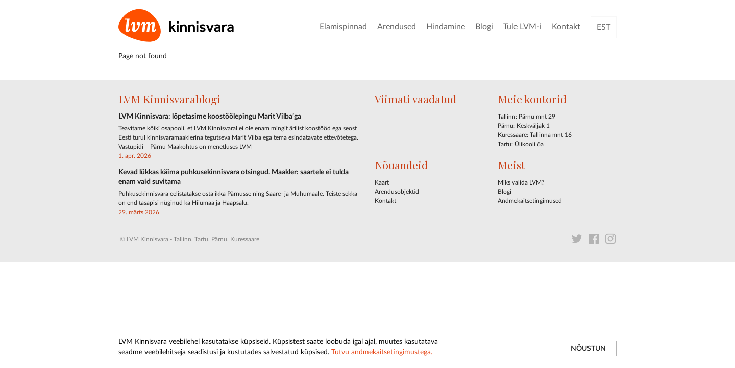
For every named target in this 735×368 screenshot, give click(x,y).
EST (603, 27)
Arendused (396, 26)
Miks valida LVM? (521, 182)
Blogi (484, 26)
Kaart (382, 182)
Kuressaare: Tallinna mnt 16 (535, 135)
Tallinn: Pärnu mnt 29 (526, 116)
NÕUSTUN (588, 348)
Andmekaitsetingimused (530, 201)
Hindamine (445, 26)
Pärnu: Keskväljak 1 (524, 126)
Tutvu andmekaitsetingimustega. (381, 352)
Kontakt (566, 26)
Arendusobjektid (397, 192)
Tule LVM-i (522, 26)
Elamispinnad (343, 26)
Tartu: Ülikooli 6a (521, 144)
